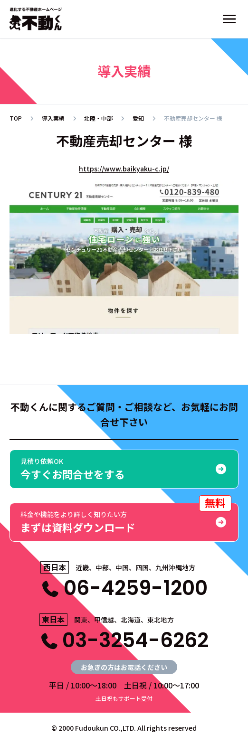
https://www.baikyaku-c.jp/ (124, 168)
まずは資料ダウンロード (125, 519)
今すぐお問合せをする (124, 468)
